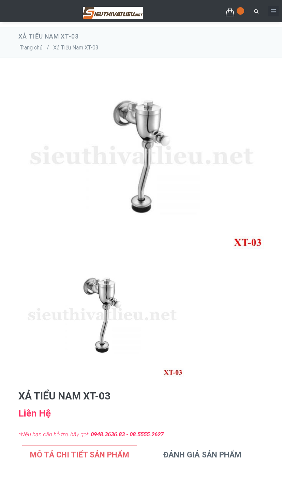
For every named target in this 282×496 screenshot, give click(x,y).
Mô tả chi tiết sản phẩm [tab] (79, 454)
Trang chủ (31, 47)
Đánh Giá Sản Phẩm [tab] (202, 454)
